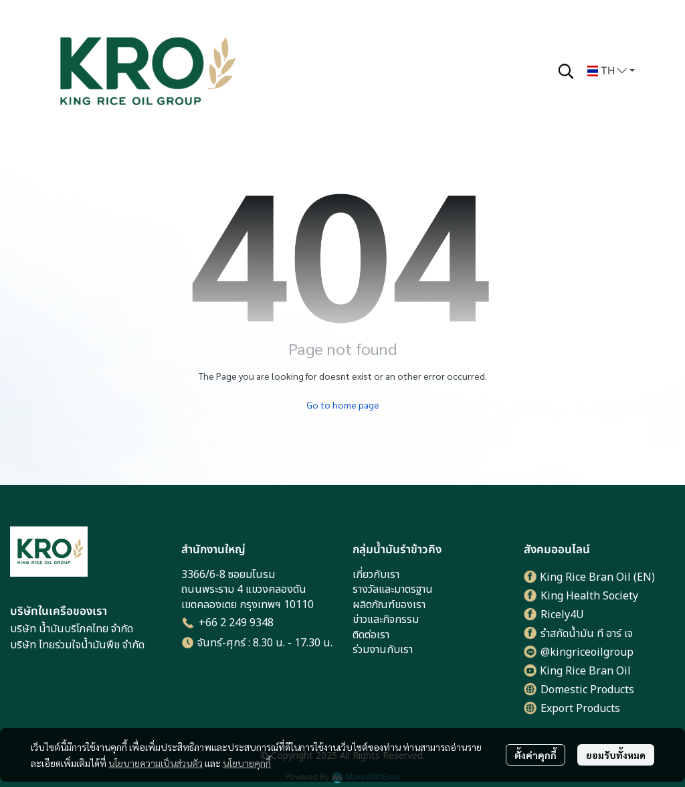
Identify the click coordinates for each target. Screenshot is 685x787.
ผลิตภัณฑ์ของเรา (389, 605)
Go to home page (342, 405)
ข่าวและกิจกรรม (386, 620)
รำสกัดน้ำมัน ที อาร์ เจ (587, 634)
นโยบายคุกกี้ (247, 763)
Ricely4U (562, 615)
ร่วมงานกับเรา (383, 650)
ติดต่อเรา (371, 635)
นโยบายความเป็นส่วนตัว (155, 763)
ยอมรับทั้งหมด (616, 755)
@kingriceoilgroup (587, 652)
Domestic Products (587, 690)
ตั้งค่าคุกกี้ (535, 755)
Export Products (580, 709)
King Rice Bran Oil (585, 671)
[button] (566, 71)
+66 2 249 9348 (236, 623)
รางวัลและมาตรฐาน (393, 589)
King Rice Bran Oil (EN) (597, 577)
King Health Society (589, 596)
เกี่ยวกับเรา (376, 575)
